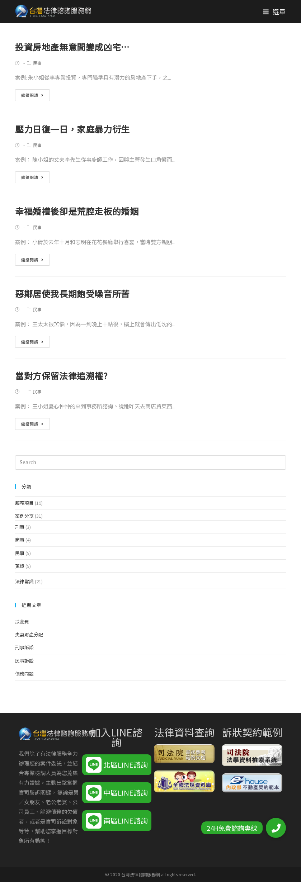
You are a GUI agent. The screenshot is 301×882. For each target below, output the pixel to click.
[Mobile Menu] (274, 11)
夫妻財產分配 (29, 634)
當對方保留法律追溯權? (61, 375)
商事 (19, 539)
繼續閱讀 (32, 95)
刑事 (19, 526)
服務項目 (24, 502)
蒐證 (19, 566)
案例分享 (24, 515)
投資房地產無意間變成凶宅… (72, 47)
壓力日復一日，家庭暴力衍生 (72, 129)
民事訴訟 (24, 660)
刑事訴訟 (24, 647)
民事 (37, 63)
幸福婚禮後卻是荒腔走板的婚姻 (76, 211)
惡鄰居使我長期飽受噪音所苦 (72, 293)
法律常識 (24, 581)
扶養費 (22, 621)
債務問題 (24, 673)
